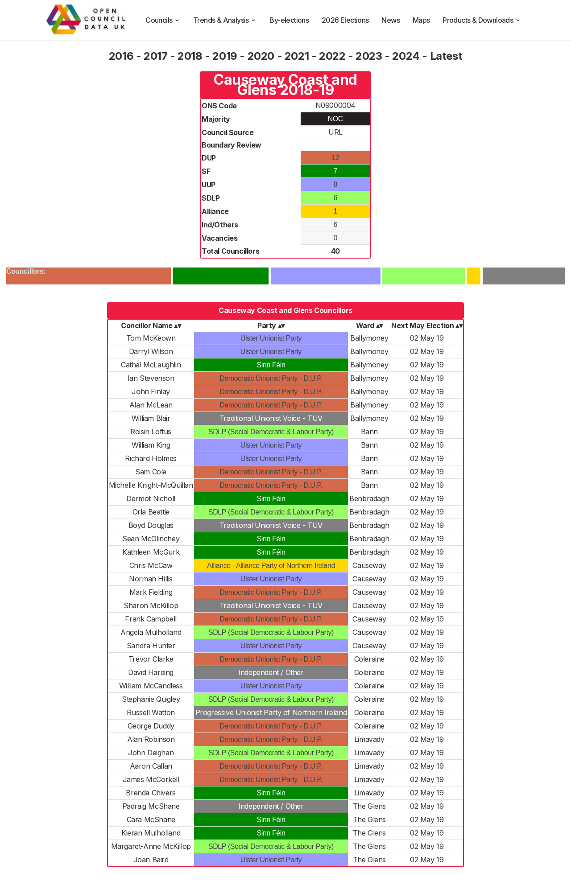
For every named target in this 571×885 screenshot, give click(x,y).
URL (335, 132)
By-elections (289, 20)
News (390, 20)
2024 (405, 55)
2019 (224, 55)
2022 (332, 55)
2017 (155, 55)
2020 (261, 55)
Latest (446, 55)
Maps (421, 20)
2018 (190, 55)
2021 (297, 55)
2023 (369, 55)
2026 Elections (345, 20)
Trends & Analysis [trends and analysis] (225, 20)
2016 (121, 55)
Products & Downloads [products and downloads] (482, 20)
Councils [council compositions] (162, 20)
